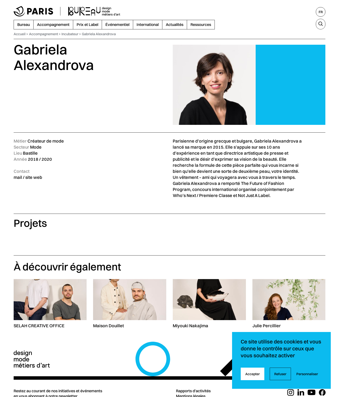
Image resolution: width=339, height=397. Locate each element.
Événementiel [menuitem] (117, 24)
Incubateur (69, 34)
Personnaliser (307, 374)
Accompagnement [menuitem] (53, 24)
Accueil (20, 34)
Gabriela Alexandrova (99, 34)
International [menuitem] (148, 24)
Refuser (280, 374)
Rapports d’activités (193, 390)
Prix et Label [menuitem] (87, 24)
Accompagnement (43, 34)
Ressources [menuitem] (200, 24)
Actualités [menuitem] (174, 24)
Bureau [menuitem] (23, 24)
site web (33, 177)
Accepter (252, 374)
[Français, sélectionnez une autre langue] (320, 11)
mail (18, 177)
